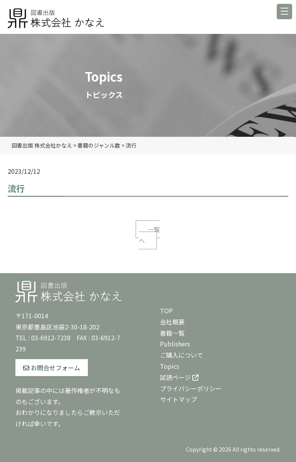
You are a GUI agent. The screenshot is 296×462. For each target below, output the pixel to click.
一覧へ (149, 235)
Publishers (175, 343)
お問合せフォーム (51, 367)
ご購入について (181, 355)
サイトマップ (178, 399)
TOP (166, 310)
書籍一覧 (172, 333)
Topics (169, 366)
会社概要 (172, 321)
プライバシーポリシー (191, 388)
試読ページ (179, 377)
